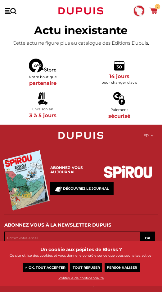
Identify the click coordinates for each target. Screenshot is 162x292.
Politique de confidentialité (81, 278)
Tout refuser (86, 267)
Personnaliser (122, 267)
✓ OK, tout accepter (45, 267)
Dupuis (81, 11)
